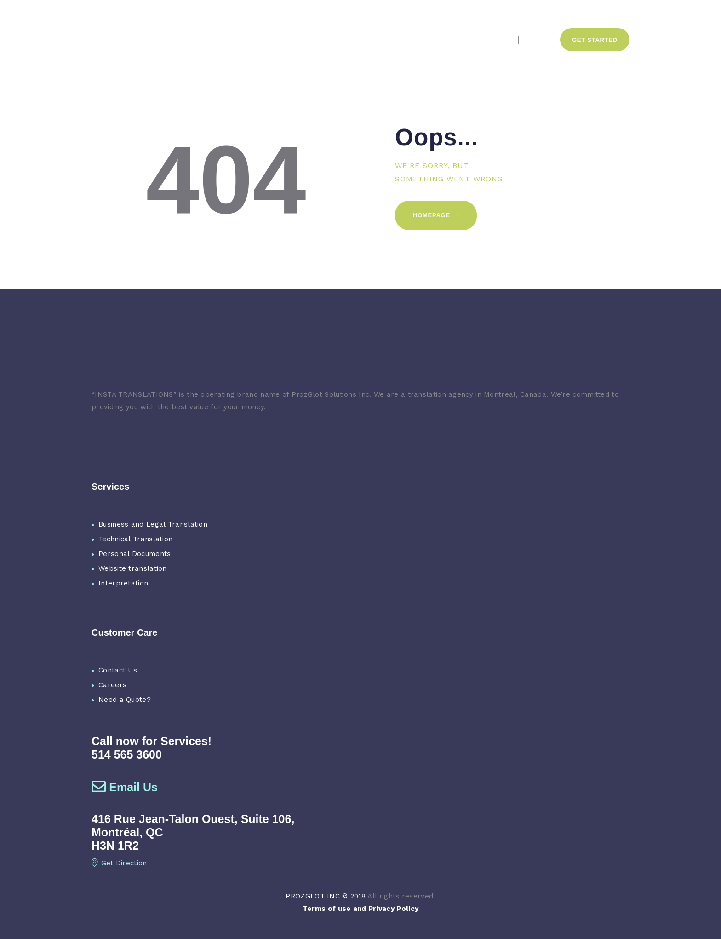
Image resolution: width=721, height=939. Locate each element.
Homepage (431, 215)
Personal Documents (134, 554)
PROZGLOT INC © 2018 (326, 896)
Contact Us (117, 670)
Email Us (125, 787)
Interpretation (123, 583)
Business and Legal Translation (152, 524)
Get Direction (119, 863)
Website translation (132, 568)
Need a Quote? (124, 700)
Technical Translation (135, 539)
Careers (112, 685)
